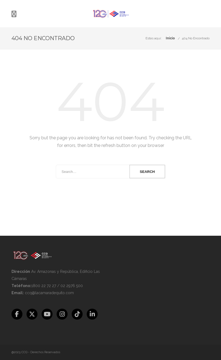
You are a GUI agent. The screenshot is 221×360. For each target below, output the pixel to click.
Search (147, 172)
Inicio (170, 38)
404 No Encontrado (196, 38)
